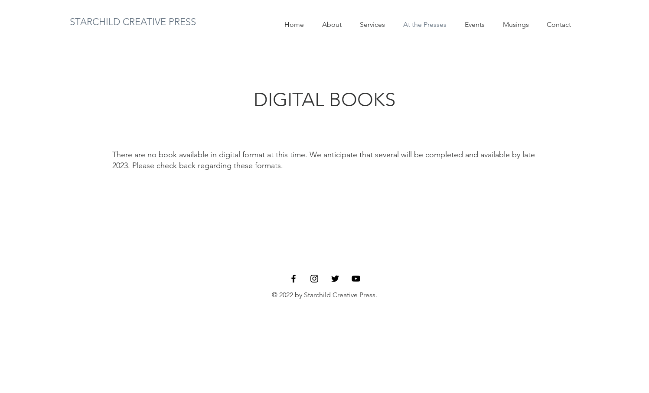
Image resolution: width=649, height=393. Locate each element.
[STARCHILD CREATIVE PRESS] (133, 22)
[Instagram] (314, 278)
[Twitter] (335, 278)
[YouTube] (356, 278)
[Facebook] (293, 278)
